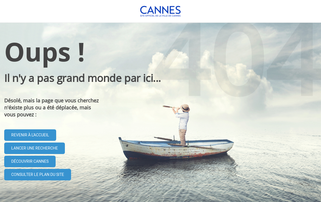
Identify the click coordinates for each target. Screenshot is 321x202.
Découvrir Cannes (30, 161)
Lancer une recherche (34, 148)
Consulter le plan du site (37, 175)
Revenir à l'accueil (30, 135)
